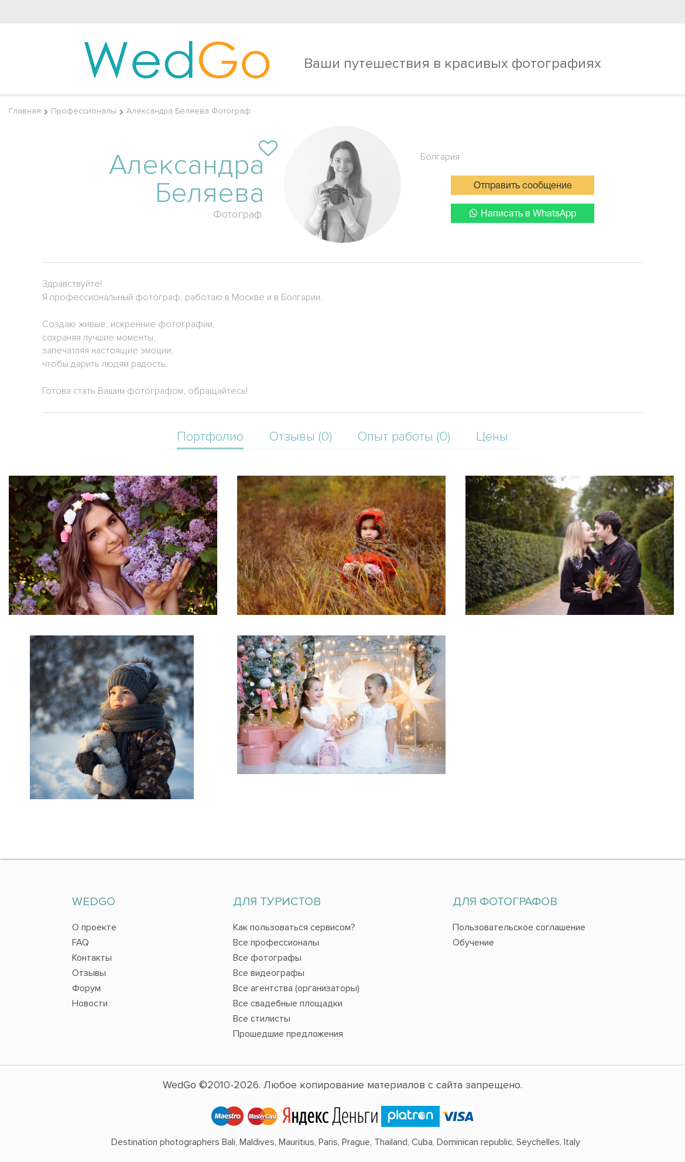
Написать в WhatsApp (523, 213)
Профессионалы (84, 111)
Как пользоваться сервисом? (294, 927)
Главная (25, 111)
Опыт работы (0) (404, 437)
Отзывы (89, 973)
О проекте (94, 927)
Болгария (440, 157)
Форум (86, 988)
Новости (90, 1003)
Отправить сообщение (523, 186)
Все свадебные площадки (287, 1003)
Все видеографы (268, 973)
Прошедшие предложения (288, 1034)
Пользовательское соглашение (519, 927)
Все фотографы (267, 958)
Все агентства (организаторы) (296, 988)
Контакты (92, 958)
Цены (492, 437)
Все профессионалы (276, 942)
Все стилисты (261, 1019)
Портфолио (210, 437)
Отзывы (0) (300, 437)
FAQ (80, 942)
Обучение (473, 942)
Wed (177, 58)
